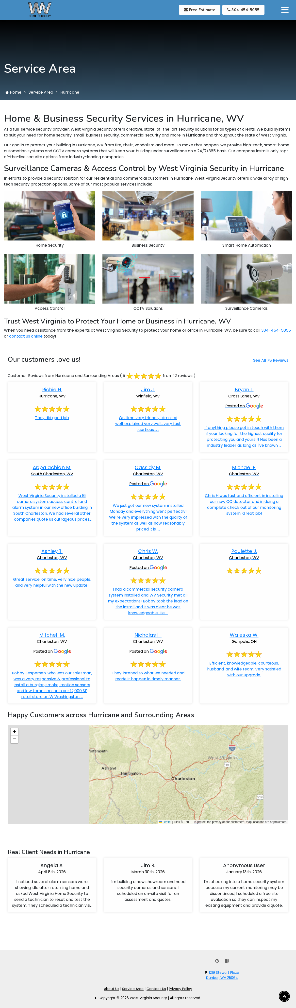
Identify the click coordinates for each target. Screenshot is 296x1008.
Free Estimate (199, 10)
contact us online (26, 342)
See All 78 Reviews (270, 366)
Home (13, 98)
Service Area (41, 98)
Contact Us (156, 988)
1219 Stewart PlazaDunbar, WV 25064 (222, 975)
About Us (111, 988)
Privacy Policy (180, 988)
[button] (14, 737)
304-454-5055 (243, 10)
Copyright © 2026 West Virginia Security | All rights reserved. (150, 997)
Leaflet (165, 827)
